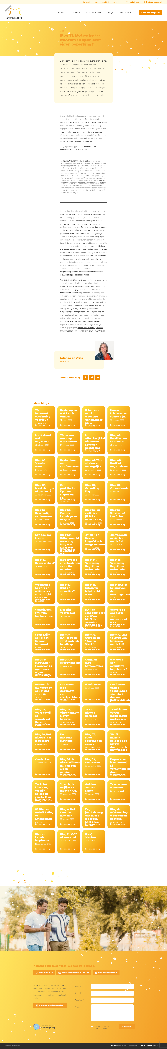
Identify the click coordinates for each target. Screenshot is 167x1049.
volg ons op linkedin (106, 973)
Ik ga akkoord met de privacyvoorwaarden (101, 1027)
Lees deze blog (42, 425)
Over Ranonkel (93, 12)
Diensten (75, 12)
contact (116, 2)
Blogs (110, 12)
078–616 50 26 (44, 973)
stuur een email (152, 2)
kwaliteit (105, 2)
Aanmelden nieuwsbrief (49, 1005)
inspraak (86, 2)
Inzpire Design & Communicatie (124, 1046)
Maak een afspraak (150, 13)
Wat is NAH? (126, 12)
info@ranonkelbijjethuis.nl (73, 973)
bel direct (132, 2)
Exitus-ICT (150, 1046)
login (96, 2)
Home (61, 12)
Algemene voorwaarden (12, 1046)
